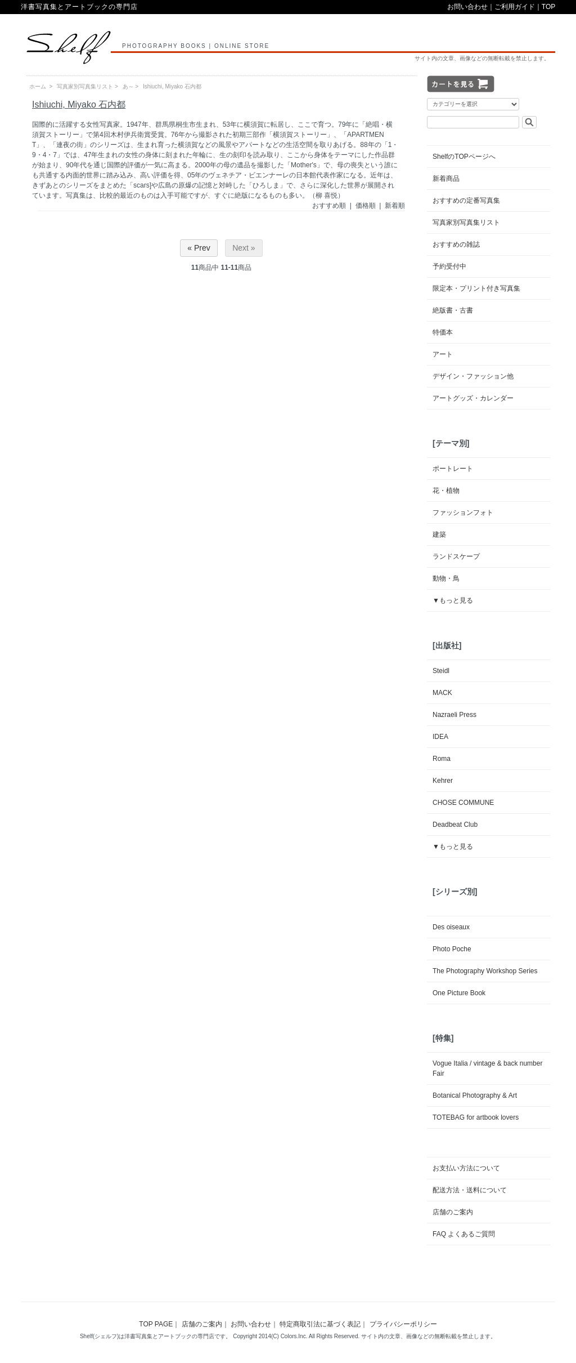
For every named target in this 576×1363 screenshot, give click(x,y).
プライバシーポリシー (403, 1324)
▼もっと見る (453, 600)
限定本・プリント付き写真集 (476, 288)
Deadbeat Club (455, 825)
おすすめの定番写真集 (466, 200)
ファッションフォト (463, 512)
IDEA (440, 737)
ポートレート (453, 469)
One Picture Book (459, 993)
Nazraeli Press (454, 715)
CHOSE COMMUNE (463, 803)
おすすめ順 (329, 206)
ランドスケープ (456, 556)
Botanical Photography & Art (475, 1095)
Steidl (441, 671)
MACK (442, 693)
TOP (548, 7)
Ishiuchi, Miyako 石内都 (172, 86)
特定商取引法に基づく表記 (320, 1324)
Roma (442, 759)
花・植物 (446, 491)
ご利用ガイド (514, 7)
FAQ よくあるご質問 (464, 1234)
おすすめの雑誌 (456, 244)
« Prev (198, 247)
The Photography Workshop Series (485, 971)
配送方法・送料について (470, 1190)
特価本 (443, 332)
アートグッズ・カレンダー (473, 398)
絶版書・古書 (453, 310)
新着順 (395, 206)
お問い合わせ (467, 7)
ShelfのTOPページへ (464, 157)
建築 (439, 534)
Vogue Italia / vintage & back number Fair (487, 1068)
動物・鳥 (446, 578)
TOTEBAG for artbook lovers (476, 1117)
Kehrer (443, 781)
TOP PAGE (156, 1324)
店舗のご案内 (453, 1212)
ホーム (37, 86)
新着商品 (446, 178)
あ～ (128, 86)
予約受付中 (449, 266)
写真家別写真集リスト (85, 86)
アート (443, 354)
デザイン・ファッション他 (473, 376)
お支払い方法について (466, 1168)
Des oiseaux (451, 927)
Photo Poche (452, 949)
